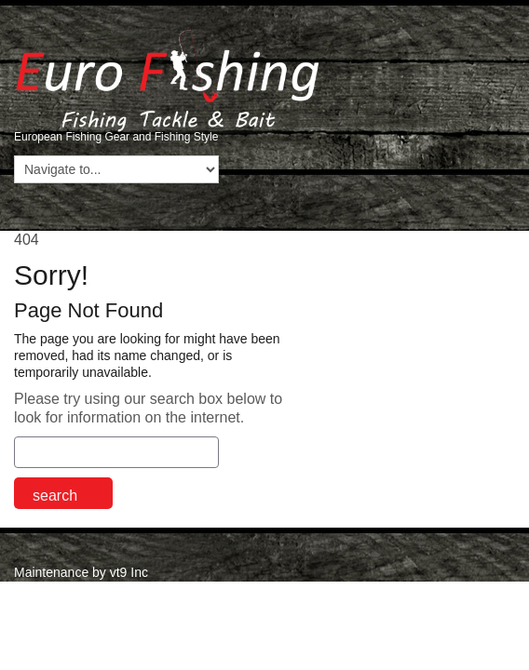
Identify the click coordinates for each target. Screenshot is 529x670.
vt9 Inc (129, 572)
